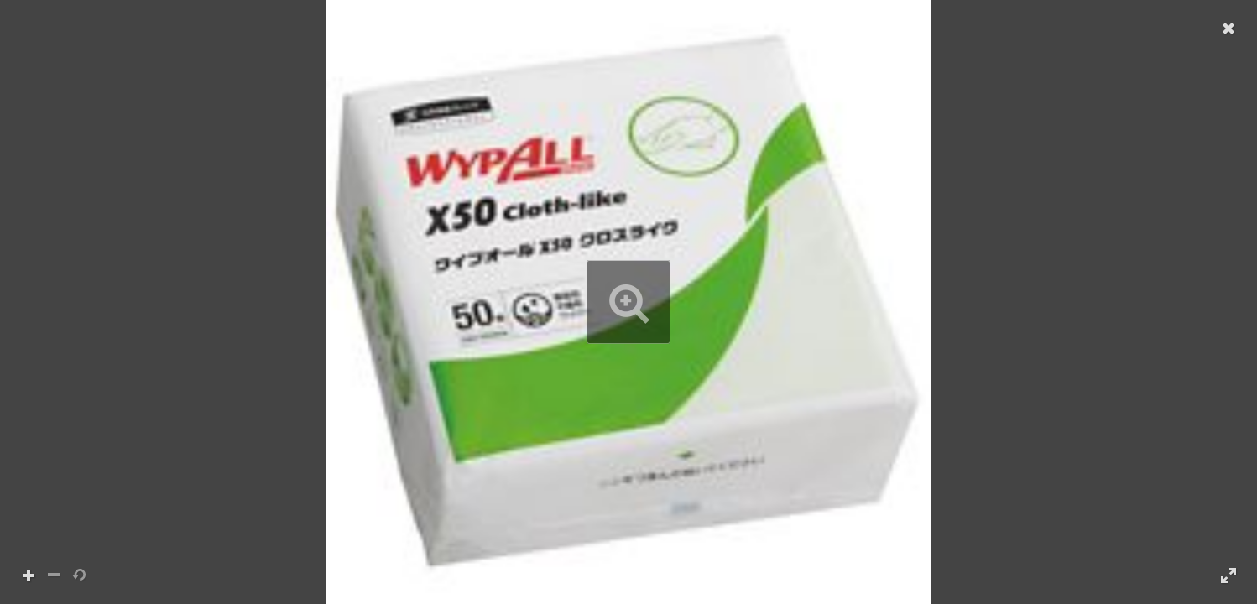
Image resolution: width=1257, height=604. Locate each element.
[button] (628, 302)
